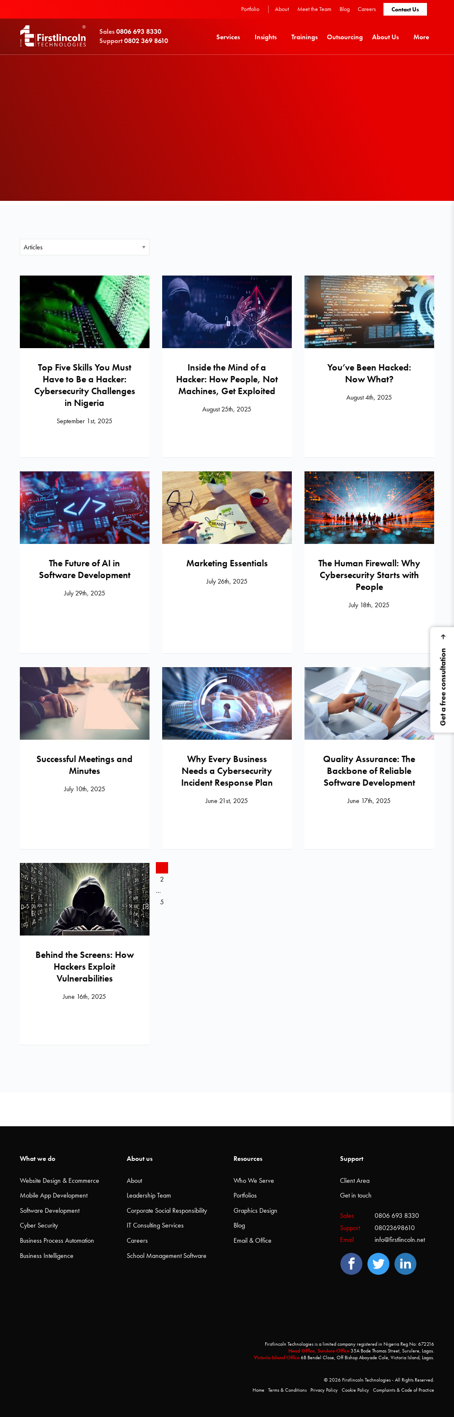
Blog (345, 9)
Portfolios (245, 1195)
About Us (385, 36)
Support (351, 1158)
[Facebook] (351, 1264)
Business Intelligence (46, 1255)
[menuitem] (231, 36)
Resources (248, 1158)
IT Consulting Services (155, 1225)
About (282, 9)
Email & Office (253, 1240)
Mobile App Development (53, 1195)
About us (139, 1158)
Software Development (49, 1210)
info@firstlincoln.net (400, 1239)
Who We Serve (254, 1180)
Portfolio (250, 9)
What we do (37, 1158)
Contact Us (405, 9)
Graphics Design (255, 1210)
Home (258, 1390)
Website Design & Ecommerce (59, 1180)
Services (228, 36)
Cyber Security (39, 1225)
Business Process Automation (57, 1240)
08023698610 (395, 1227)
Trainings (304, 36)
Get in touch (356, 1195)
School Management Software (167, 1255)
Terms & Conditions (287, 1390)
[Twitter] (378, 1264)
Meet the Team (314, 9)
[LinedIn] (405, 1264)
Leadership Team (149, 1195)
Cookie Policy (355, 1390)
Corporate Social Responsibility (167, 1210)
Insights (266, 36)
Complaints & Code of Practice (403, 1390)
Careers (367, 9)
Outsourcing (345, 36)
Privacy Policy (324, 1390)
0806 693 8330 (397, 1215)
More (421, 36)
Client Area (355, 1180)
